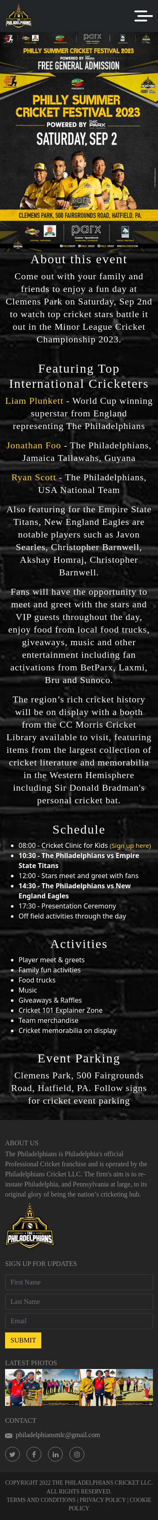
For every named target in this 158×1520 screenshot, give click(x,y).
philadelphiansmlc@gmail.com (52, 1434)
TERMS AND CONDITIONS (41, 1500)
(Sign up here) (130, 845)
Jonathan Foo (33, 445)
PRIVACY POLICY (103, 1500)
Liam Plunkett (34, 400)
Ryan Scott (33, 477)
